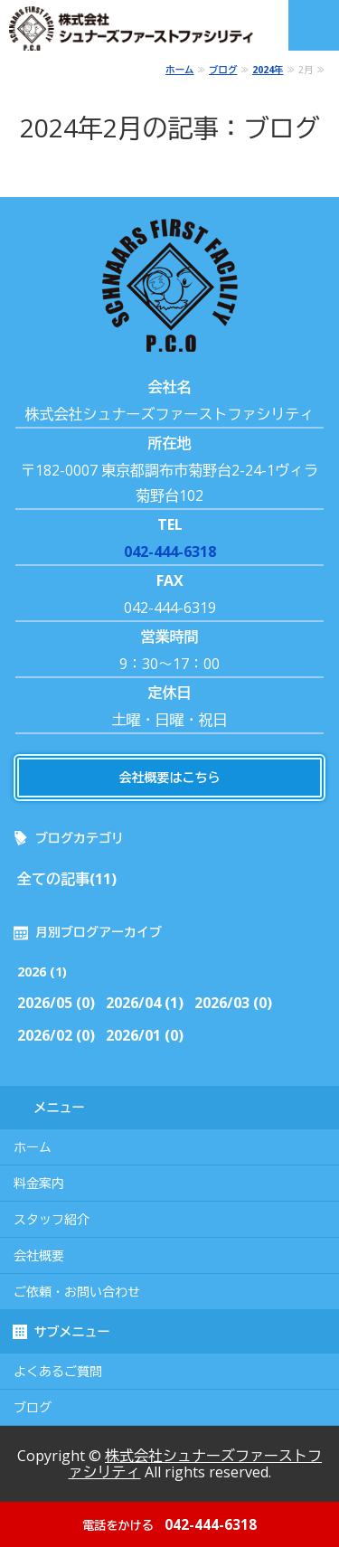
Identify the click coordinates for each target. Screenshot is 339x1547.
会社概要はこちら (170, 777)
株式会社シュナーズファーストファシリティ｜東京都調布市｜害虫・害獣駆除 (138, 28)
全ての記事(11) (67, 879)
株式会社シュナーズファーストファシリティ (196, 1464)
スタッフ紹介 (51, 1219)
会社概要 (39, 1256)
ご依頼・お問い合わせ (77, 1292)
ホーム (179, 69)
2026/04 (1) (145, 1003)
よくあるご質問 (58, 1371)
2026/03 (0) (233, 1003)
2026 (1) (42, 971)
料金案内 (39, 1183)
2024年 (268, 69)
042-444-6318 (170, 551)
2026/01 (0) (145, 1035)
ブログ (223, 69)
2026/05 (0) (56, 1003)
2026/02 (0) (56, 1035)
